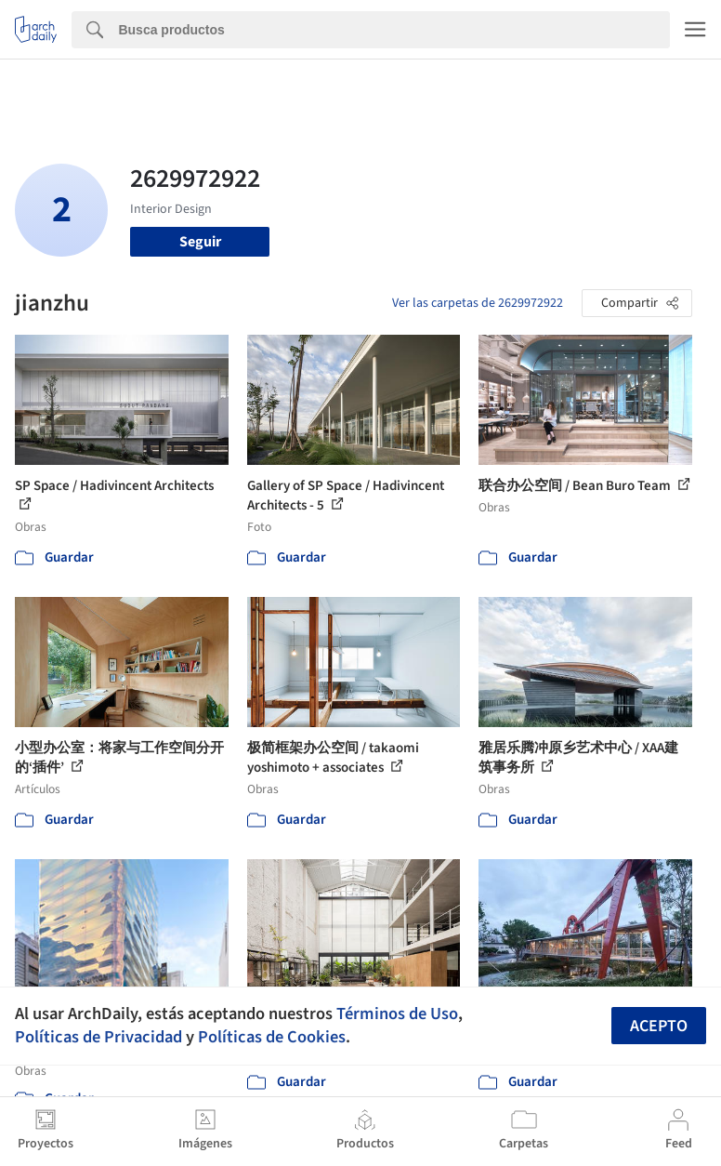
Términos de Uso (397, 1013)
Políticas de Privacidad (98, 1037)
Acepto (659, 1026)
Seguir (200, 242)
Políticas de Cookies (272, 1037)
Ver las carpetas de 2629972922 (477, 303)
